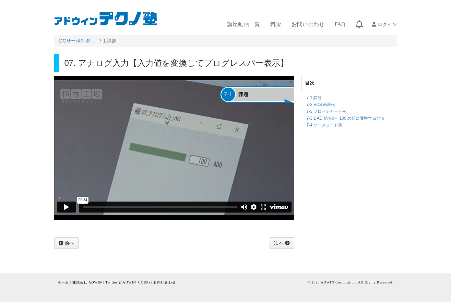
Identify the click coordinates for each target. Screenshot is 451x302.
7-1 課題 (314, 97)
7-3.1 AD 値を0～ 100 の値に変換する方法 (345, 118)
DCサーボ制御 (74, 41)
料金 (275, 24)
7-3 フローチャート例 (327, 111)
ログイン (387, 24)
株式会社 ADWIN (87, 282)
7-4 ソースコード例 (325, 125)
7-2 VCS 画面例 (321, 104)
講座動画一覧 (243, 24)
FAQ (340, 24)
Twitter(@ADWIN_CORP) (127, 282)
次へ (279, 243)
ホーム (63, 282)
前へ (68, 243)
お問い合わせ (308, 24)
